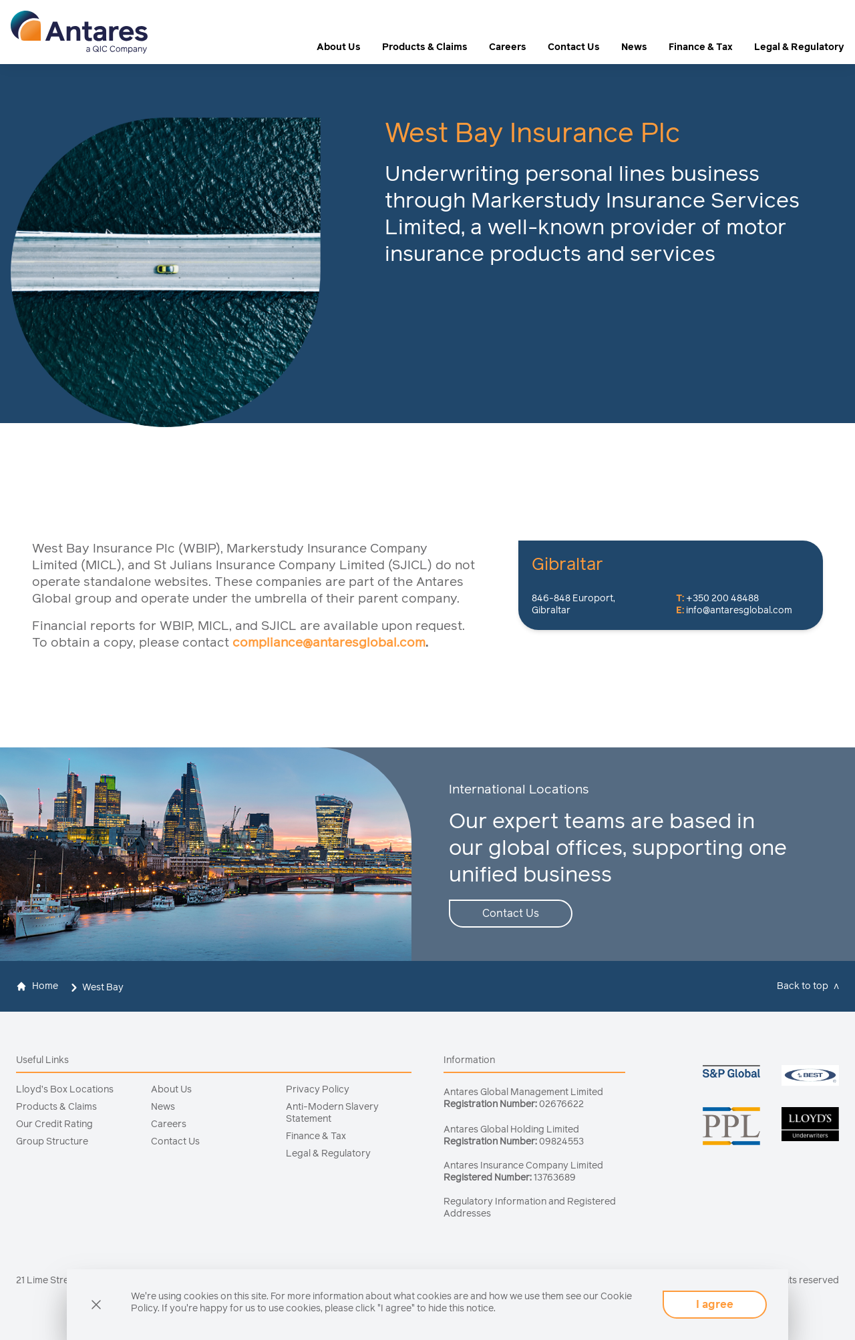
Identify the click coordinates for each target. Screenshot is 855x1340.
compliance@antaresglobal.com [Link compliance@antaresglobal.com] (328, 643)
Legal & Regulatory (799, 47)
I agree (714, 1304)
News (634, 47)
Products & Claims (425, 47)
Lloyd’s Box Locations (65, 1089)
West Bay (103, 987)
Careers (507, 47)
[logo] (79, 32)
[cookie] (96, 1305)
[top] (810, 986)
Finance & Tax (701, 47)
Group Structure (52, 1141)
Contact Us (574, 47)
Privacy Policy (317, 1089)
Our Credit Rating (54, 1124)
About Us (339, 47)
